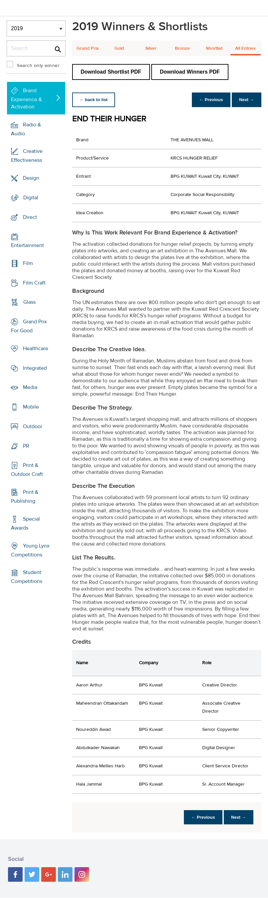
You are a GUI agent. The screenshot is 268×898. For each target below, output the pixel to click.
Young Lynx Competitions (30, 550)
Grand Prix (87, 48)
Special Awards (25, 523)
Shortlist (214, 48)
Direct (30, 217)
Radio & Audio (26, 129)
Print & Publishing (24, 496)
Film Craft (34, 283)
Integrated (35, 368)
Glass (29, 302)
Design (31, 178)
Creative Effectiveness (27, 155)
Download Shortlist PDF (111, 72)
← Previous (209, 99)
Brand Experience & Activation (26, 98)
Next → (245, 99)
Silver (151, 48)
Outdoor (32, 426)
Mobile (31, 407)
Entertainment (27, 245)
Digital (30, 197)
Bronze (182, 48)
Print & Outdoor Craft (27, 470)
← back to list (94, 99)
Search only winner (38, 66)
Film (28, 263)
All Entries (245, 48)
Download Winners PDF (190, 72)
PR (26, 445)
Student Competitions (26, 577)
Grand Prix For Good (29, 326)
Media (30, 387)
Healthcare (35, 348)
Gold (119, 48)
